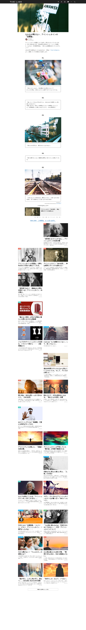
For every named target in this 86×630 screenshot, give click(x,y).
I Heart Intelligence (54, 50)
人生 (48, 217)
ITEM (19, 302)
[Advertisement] (43, 613)
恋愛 (46, 217)
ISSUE (45, 510)
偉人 (57, 217)
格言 (37, 217)
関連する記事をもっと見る (43, 589)
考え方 (43, 217)
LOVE (45, 224)
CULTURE (20, 327)
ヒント (40, 217)
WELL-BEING (46, 327)
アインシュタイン (53, 217)
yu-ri (35, 217)
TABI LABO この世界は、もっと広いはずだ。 (43, 220)
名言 (59, 217)
